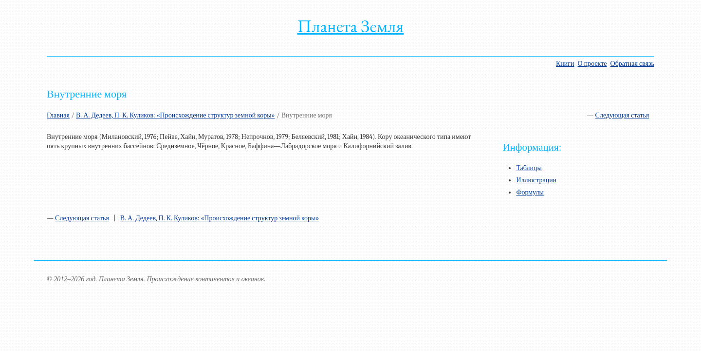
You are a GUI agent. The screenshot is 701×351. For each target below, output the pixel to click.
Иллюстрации (536, 180)
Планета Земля (350, 26)
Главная (58, 115)
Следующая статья (622, 115)
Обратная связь (632, 63)
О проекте (592, 63)
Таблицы (529, 168)
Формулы (530, 192)
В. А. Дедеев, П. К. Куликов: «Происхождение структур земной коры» (175, 115)
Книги (565, 63)
